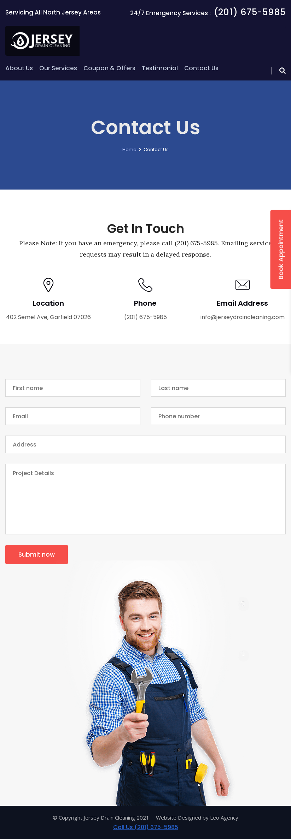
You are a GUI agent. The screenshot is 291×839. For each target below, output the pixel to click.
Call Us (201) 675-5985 (145, 827)
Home (129, 149)
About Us (19, 68)
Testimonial (160, 68)
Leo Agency (224, 817)
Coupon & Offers (109, 68)
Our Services (58, 68)
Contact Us (201, 68)
